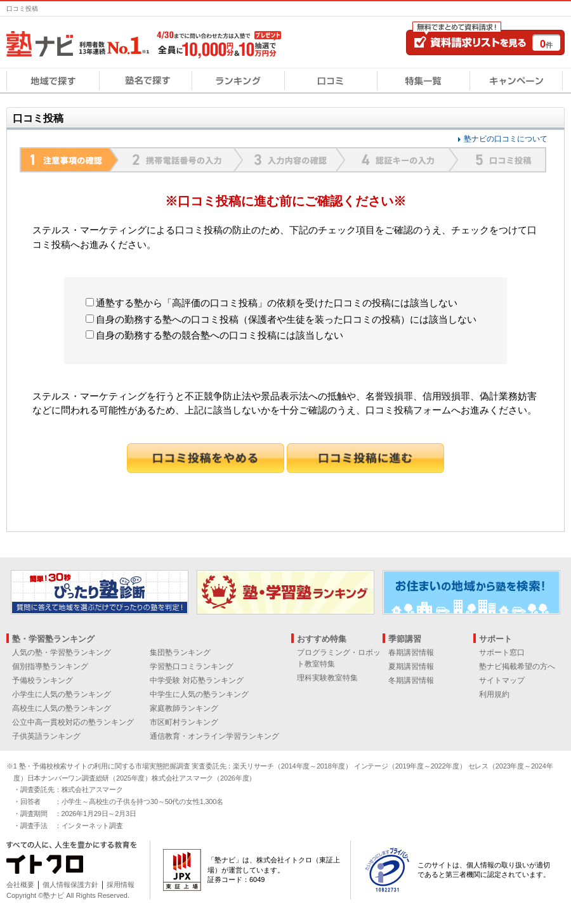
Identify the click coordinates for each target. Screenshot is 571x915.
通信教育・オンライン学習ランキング (214, 736)
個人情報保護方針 (70, 884)
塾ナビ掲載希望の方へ (517, 666)
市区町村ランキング (184, 722)
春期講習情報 (411, 652)
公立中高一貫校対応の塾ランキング (73, 722)
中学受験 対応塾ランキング (196, 680)
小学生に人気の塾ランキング (61, 694)
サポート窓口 (502, 652)
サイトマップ (502, 680)
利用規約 (494, 694)
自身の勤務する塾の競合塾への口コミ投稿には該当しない (214, 335)
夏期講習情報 (411, 666)
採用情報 (121, 884)
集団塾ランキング (180, 652)
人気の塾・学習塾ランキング (61, 652)
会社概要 (20, 884)
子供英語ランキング (46, 736)
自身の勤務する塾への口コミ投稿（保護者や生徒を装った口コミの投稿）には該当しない (281, 319)
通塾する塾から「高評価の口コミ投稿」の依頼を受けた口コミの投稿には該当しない (271, 302)
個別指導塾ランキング (50, 666)
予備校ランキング (42, 680)
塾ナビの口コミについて (506, 138)
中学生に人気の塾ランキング (199, 694)
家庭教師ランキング (184, 708)
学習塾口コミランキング (191, 666)
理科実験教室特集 (327, 677)
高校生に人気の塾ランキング (61, 708)
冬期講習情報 (411, 680)
